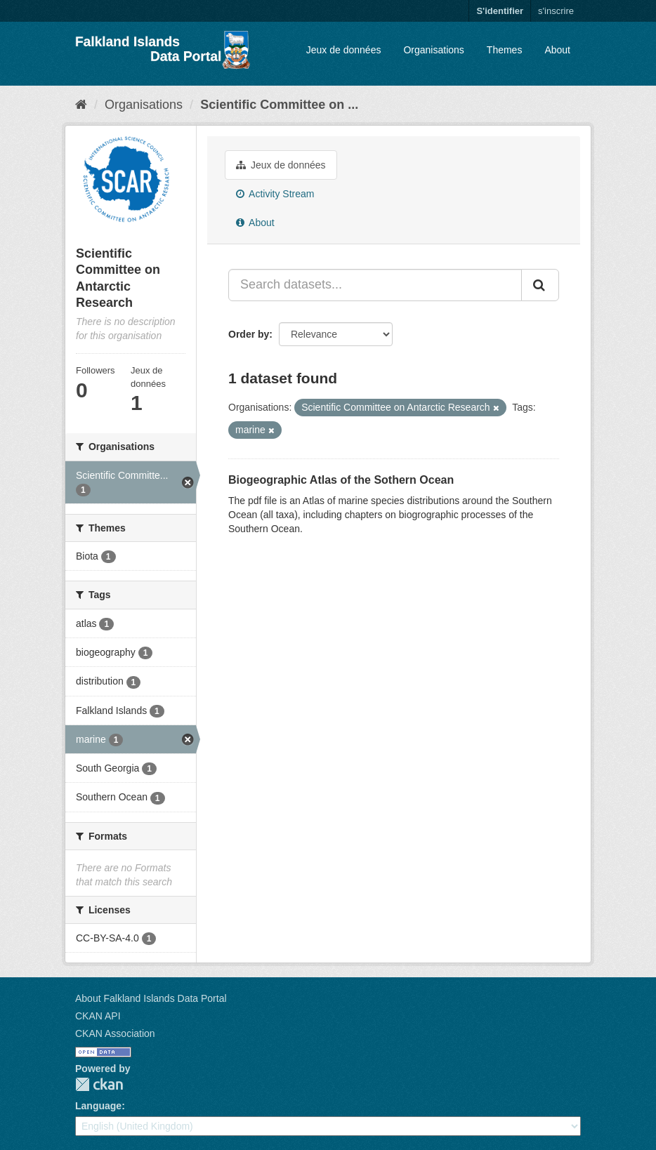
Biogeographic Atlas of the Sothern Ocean (341, 480)
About (557, 49)
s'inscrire (556, 11)
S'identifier (499, 11)
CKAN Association (115, 1033)
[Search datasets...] (375, 285)
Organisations (433, 49)
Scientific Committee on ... (279, 105)
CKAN (99, 1084)
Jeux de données (343, 49)
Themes (505, 49)
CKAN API (98, 1016)
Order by (248, 334)
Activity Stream (275, 193)
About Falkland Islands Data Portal (151, 998)
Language (98, 1105)
